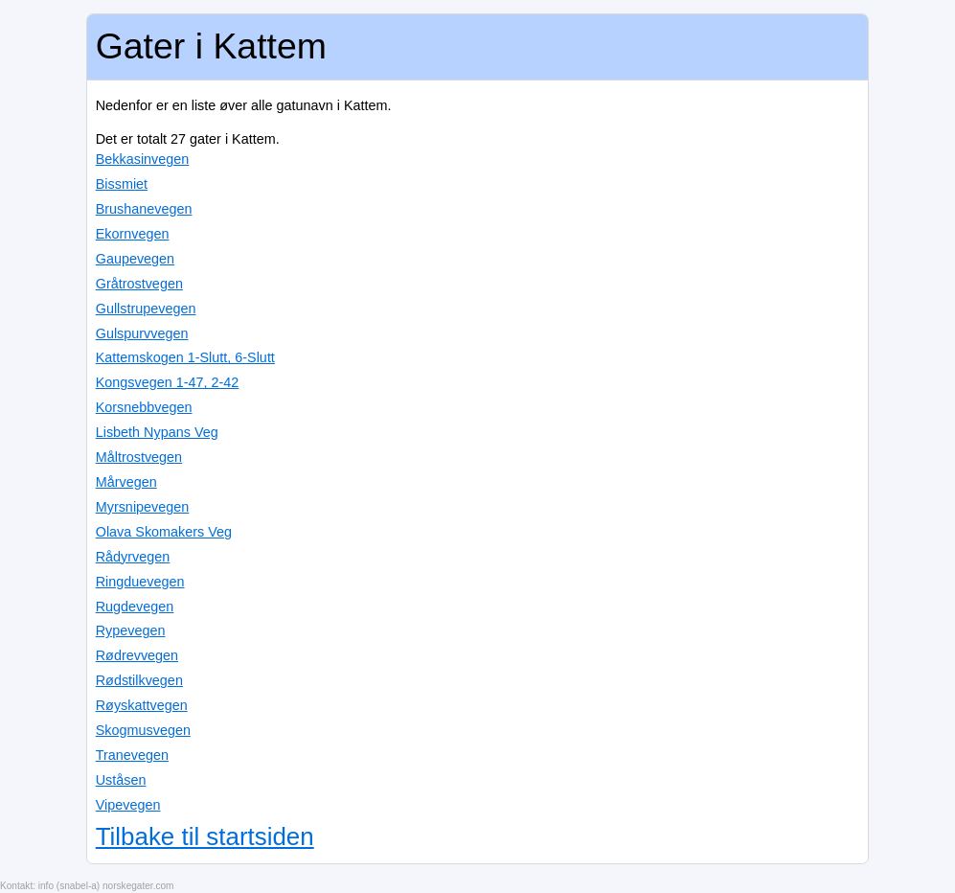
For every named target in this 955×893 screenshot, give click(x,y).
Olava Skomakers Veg (164, 531)
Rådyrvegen (133, 556)
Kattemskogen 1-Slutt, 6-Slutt (185, 357)
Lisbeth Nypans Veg (157, 432)
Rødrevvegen (137, 655)
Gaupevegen (135, 258)
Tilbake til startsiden (205, 836)
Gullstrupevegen (146, 308)
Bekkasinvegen (143, 159)
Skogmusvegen (143, 730)
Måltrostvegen (139, 457)
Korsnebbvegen (144, 407)
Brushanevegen (144, 209)
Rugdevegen (135, 606)
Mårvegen (126, 482)
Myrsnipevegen (143, 507)
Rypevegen (131, 630)
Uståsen (121, 780)
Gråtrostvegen (139, 283)
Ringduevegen (140, 581)
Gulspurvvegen (142, 333)
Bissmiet (122, 184)
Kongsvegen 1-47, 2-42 (167, 382)
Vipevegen (128, 805)
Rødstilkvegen (139, 680)
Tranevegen (132, 755)
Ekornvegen (133, 233)
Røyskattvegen (142, 705)
